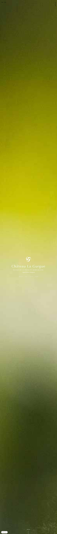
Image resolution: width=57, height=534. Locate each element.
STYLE (26, 276)
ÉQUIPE (36, 276)
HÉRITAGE (21, 276)
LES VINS (31, 276)
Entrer (28, 529)
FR (2, 2)
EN (5, 2)
